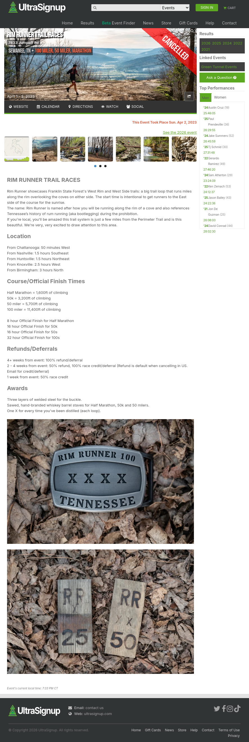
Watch (109, 106)
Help (209, 23)
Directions (80, 106)
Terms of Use (229, 730)
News (148, 23)
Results (87, 23)
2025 (216, 43)
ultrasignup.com (98, 713)
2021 (206, 49)
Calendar (48, 106)
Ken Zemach (216, 186)
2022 (237, 43)
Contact (229, 23)
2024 (227, 43)
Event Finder (118, 23)
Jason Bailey (216, 197)
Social (135, 106)
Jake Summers (218, 135)
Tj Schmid (214, 147)
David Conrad (217, 225)
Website (18, 106)
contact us (94, 707)
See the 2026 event (180, 132)
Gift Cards (188, 23)
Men (205, 98)
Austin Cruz (216, 107)
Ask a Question (221, 77)
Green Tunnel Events (219, 66)
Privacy (234, 736)
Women (220, 97)
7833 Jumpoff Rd (23, 42)
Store (166, 23)
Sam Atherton (217, 175)
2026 (206, 43)
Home (67, 23)
